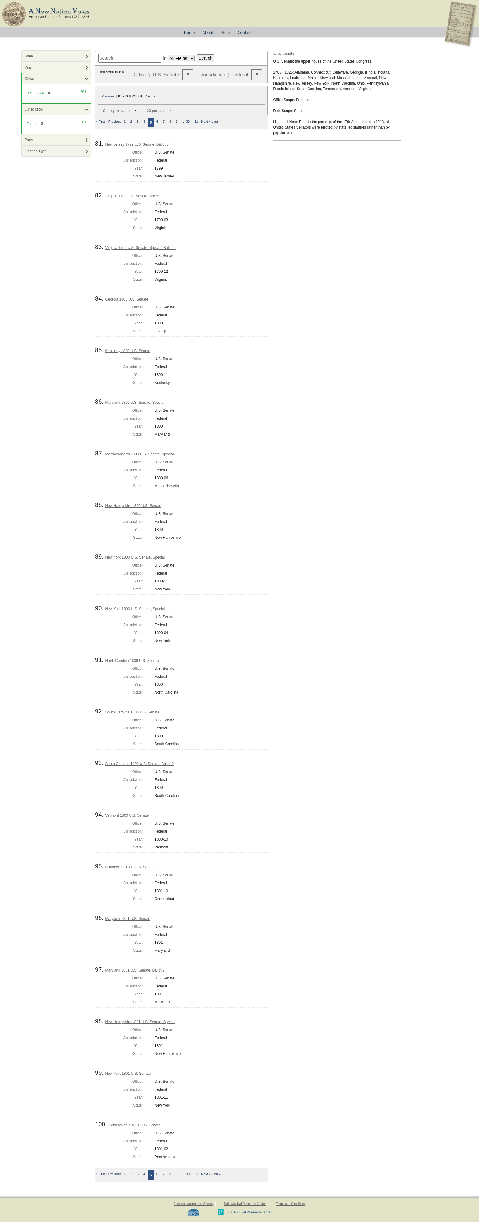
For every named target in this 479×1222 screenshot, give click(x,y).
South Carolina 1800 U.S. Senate (132, 712)
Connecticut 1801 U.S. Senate (129, 867)
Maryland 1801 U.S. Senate (127, 919)
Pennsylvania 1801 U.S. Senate (134, 1125)
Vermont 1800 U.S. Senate (127, 815)
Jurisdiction (33, 109)
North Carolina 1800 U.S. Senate (132, 660)
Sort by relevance (117, 111)
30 (188, 121)
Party (28, 140)
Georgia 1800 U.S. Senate (126, 299)
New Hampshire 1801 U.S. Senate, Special (140, 1022)
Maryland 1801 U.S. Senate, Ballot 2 (134, 970)
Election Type (35, 151)
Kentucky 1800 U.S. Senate (127, 351)
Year (28, 67)
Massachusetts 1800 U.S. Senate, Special (139, 454)
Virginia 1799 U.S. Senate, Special (133, 196)
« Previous (107, 96)
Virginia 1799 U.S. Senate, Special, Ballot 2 (140, 248)
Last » (216, 121)
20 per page (156, 111)
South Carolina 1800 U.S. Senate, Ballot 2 (139, 764)
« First (100, 121)
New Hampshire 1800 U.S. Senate (133, 506)
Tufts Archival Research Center (245, 1204)
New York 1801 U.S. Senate (128, 1073)
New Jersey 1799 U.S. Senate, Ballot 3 (136, 144)
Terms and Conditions (290, 1204)
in (164, 58)
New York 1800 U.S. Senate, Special (135, 557)
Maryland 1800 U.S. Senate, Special (134, 402)
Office (29, 79)
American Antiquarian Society (194, 1204)
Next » (150, 96)
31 (196, 121)
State (28, 56)
